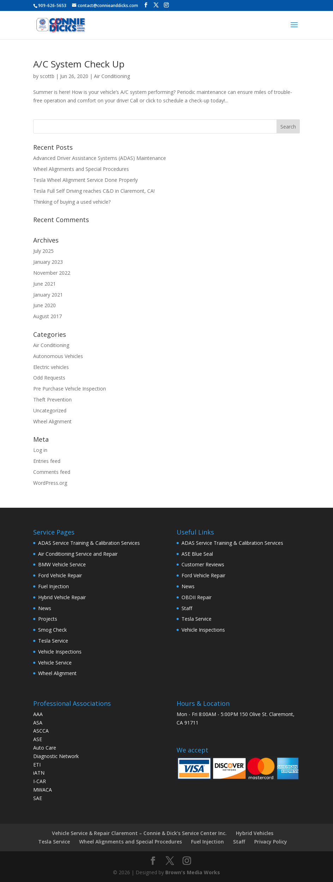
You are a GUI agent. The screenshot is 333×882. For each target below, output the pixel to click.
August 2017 (47, 316)
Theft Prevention (52, 399)
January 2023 (48, 261)
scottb (47, 76)
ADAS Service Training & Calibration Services (89, 543)
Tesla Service (53, 640)
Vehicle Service (55, 662)
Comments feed (51, 472)
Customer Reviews (203, 564)
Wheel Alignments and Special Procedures (81, 169)
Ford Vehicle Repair (60, 575)
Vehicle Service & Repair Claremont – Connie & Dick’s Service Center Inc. (139, 833)
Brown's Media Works (192, 872)
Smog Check (52, 629)
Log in (40, 450)
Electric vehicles (51, 367)
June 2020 (44, 305)
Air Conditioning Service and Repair (78, 553)
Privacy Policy (270, 841)
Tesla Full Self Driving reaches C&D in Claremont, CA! (94, 190)
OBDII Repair (197, 597)
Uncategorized (49, 410)
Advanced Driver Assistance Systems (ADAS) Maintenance (99, 158)
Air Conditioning (112, 76)
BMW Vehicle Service (62, 564)
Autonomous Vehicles (58, 356)
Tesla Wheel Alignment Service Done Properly (85, 180)
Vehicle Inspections (60, 651)
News (44, 608)
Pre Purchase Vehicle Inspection (69, 388)
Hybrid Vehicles (254, 833)
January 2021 (48, 294)
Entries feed (46, 461)
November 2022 (51, 272)
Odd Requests (49, 377)
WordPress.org (50, 482)
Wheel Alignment (52, 421)
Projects (47, 618)
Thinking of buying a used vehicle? (72, 201)
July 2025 (43, 251)
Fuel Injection (53, 586)
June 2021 (44, 283)
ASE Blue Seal (197, 553)
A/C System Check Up (79, 64)
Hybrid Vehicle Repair (62, 597)
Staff (187, 608)
